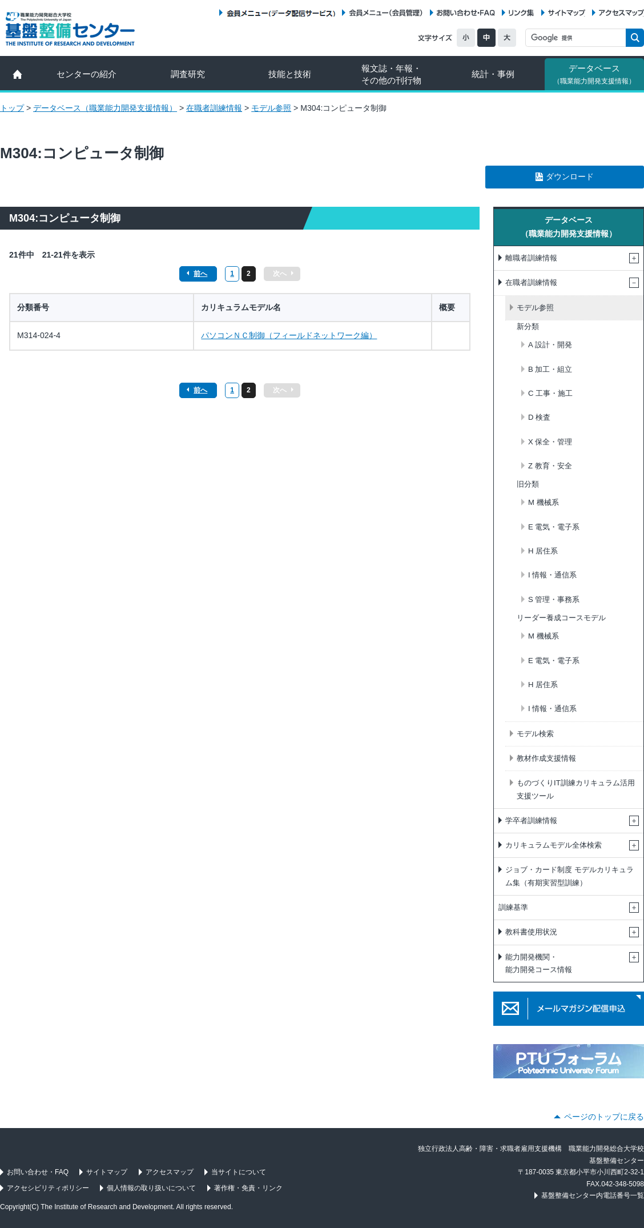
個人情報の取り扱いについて (151, 1188)
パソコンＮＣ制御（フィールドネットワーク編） (289, 335)
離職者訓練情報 (531, 258)
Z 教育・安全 (550, 465)
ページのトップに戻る (604, 1116)
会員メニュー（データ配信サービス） (280, 13)
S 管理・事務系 (553, 599)
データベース (594, 74)
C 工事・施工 (550, 393)
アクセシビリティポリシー (48, 1188)
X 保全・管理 (550, 442)
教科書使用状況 (531, 932)
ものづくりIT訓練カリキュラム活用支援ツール (576, 789)
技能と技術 (289, 74)
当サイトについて (238, 1172)
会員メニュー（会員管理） (386, 13)
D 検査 (539, 417)
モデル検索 (535, 733)
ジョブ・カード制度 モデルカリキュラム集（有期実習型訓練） (569, 875)
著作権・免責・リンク (248, 1188)
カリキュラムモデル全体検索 (553, 845)
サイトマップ (566, 13)
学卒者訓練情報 (531, 820)
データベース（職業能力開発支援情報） (105, 108)
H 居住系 (543, 551)
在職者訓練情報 (214, 108)
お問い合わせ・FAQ (466, 13)
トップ (12, 108)
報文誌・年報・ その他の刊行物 (391, 74)
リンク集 (521, 13)
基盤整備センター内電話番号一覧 (592, 1195)
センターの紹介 (86, 74)
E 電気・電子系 (553, 527)
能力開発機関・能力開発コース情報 (538, 963)
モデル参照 (271, 108)
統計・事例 (493, 74)
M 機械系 (543, 502)
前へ (200, 274)
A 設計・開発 (550, 344)
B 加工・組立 (550, 369)
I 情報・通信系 (552, 575)
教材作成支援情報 (546, 758)
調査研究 (188, 74)
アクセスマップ (621, 13)
